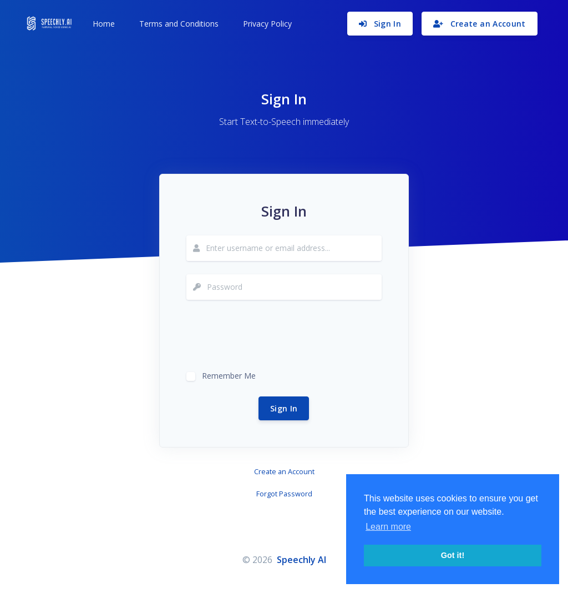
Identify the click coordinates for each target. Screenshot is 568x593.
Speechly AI (301, 560)
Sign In (283, 408)
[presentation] (270, 334)
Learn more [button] (388, 526)
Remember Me (229, 374)
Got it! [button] (452, 555)
